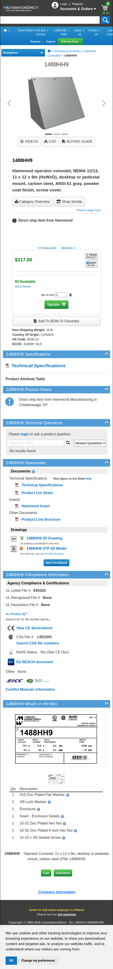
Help (88, 478)
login (25, 434)
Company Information (57, 892)
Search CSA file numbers (37, 643)
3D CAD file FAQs (53, 553)
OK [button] (11, 960)
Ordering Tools (70, 41)
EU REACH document (34, 662)
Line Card (110, 32)
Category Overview (32, 201)
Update (53, 304)
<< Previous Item (46, 248)
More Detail (22, 286)
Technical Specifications (36, 365)
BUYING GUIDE (77, 141)
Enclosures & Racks (67, 51)
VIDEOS (29, 141)
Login (64, 4)
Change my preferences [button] (38, 960)
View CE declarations (34, 628)
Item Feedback (56, 562)
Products (35, 41)
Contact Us (93, 32)
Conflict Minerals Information (30, 689)
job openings (67, 914)
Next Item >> (69, 248)
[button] (9, 103)
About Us (77, 32)
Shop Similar (69, 201)
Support (51, 41)
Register (77, 4)
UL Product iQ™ (17, 614)
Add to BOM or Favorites (56, 321)
